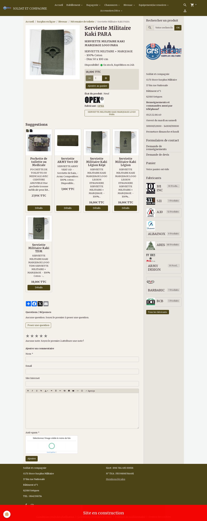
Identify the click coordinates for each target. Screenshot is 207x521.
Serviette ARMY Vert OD (67, 160)
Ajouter (31, 458)
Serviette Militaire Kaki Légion (125, 162)
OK (178, 27)
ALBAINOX (156, 234)
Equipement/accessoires (153, 5)
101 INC (160, 188)
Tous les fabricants (157, 312)
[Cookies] (7, 514)
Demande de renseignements (156, 148)
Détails (39, 208)
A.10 (160, 212)
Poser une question (38, 325)
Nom (28, 353)
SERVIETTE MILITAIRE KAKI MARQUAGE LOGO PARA (112, 113)
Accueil (58, 5)
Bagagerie (92, 5)
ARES (161, 245)
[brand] (23, 8)
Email (29, 365)
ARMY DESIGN (154, 268)
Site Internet (33, 378)
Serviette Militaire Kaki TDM (38, 248)
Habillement (73, 5)
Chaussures (111, 5)
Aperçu (90, 391)
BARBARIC (156, 290)
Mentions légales (115, 479)
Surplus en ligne (46, 21)
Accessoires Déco (110, 10)
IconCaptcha (51, 452)
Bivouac (128, 5)
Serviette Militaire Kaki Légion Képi (96, 162)
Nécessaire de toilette (82, 21)
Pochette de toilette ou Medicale (38, 162)
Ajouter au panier (97, 85)
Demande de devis (157, 154)
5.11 (159, 201)
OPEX (101, 105)
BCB (160, 301)
